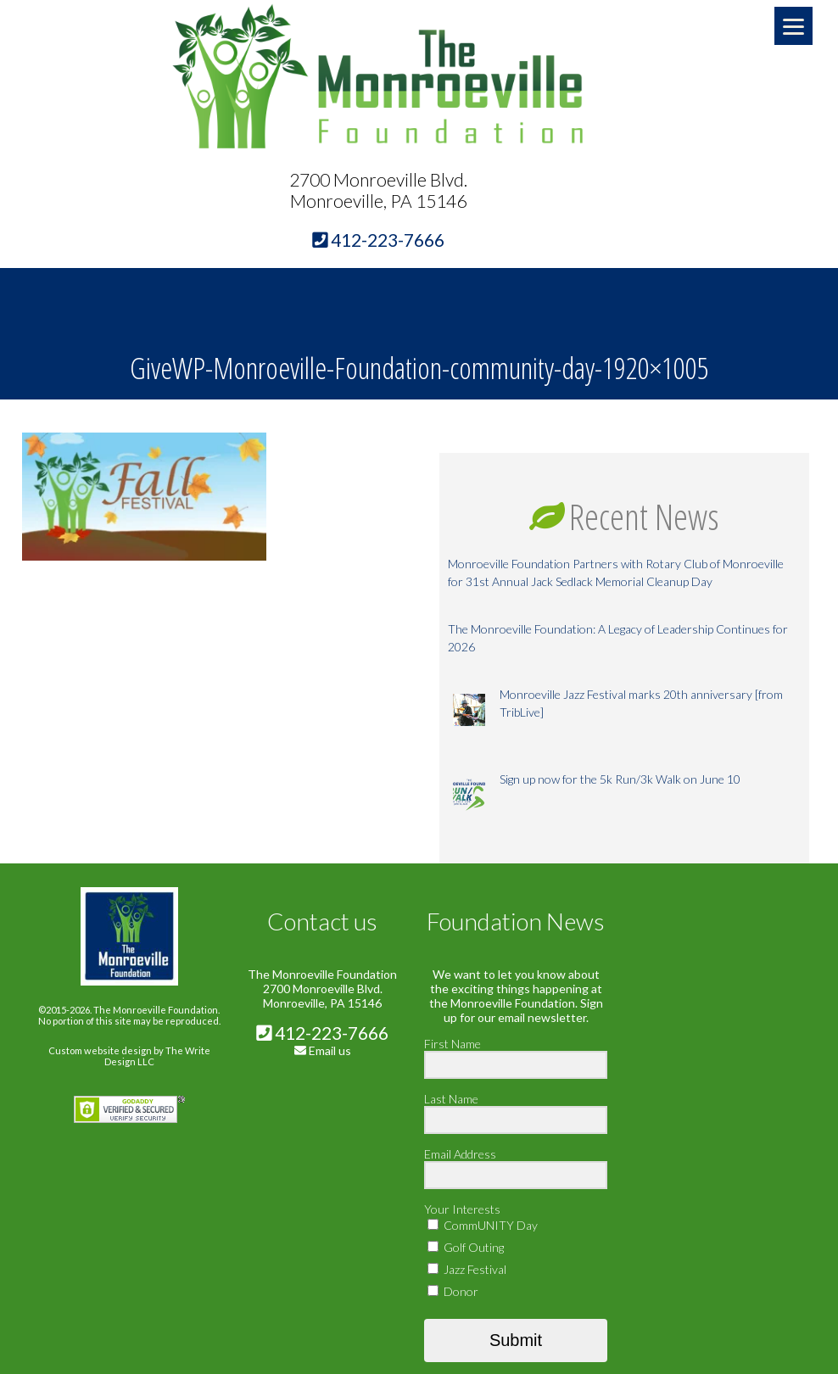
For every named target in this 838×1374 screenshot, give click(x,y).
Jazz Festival (466, 1269)
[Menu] (793, 26)
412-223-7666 (322, 1032)
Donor (452, 1291)
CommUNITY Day (482, 1225)
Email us (330, 1050)
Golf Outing (465, 1247)
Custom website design (100, 1050)
